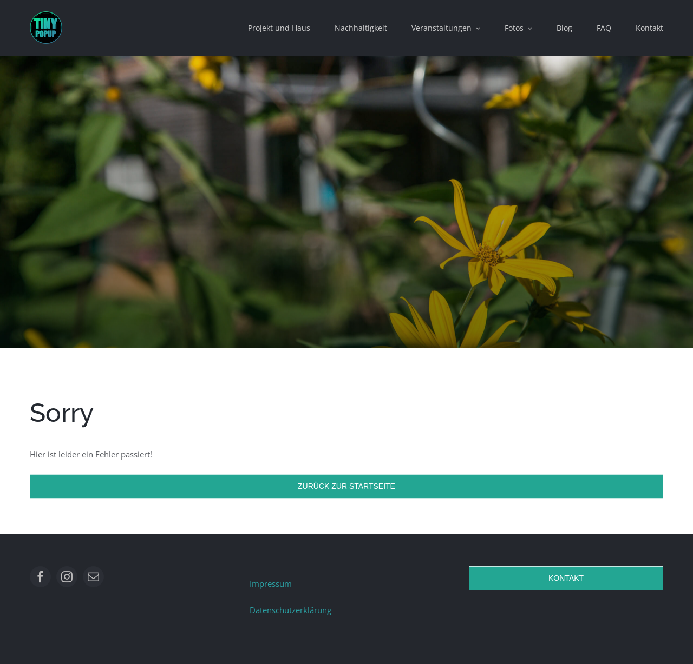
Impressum (271, 583)
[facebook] (40, 576)
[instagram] (66, 576)
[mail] (93, 576)
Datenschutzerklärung (290, 610)
